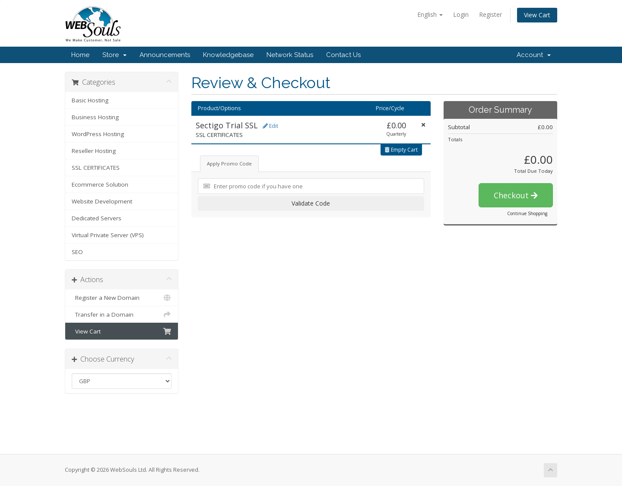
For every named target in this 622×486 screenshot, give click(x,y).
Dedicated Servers (96, 218)
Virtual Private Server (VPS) (108, 235)
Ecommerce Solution (100, 184)
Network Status (290, 55)
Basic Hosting (90, 100)
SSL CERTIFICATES (96, 168)
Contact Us (343, 55)
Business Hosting (95, 117)
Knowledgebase (228, 55)
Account (534, 55)
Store (114, 55)
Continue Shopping (527, 213)
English (430, 14)
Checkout (516, 195)
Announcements (165, 55)
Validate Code (311, 203)
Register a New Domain (121, 297)
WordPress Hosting (98, 134)
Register (490, 14)
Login (461, 14)
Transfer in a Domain (121, 314)
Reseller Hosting (94, 151)
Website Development (102, 201)
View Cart (537, 15)
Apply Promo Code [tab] (229, 163)
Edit (270, 126)
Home (80, 55)
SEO (77, 252)
